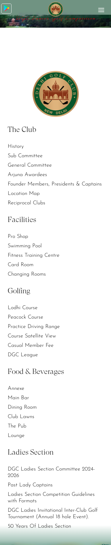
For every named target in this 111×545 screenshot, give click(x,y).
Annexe (16, 388)
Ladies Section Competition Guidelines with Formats (51, 498)
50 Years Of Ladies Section (39, 526)
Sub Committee (25, 156)
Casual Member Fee (31, 345)
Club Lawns (21, 417)
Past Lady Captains (30, 485)
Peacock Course (25, 317)
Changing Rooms (27, 274)
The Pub (17, 426)
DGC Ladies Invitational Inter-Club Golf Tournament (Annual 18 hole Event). (53, 514)
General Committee (30, 165)
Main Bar (18, 398)
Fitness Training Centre (33, 255)
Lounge (16, 435)
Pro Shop (18, 236)
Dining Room (22, 407)
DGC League (23, 355)
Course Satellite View (32, 336)
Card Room (20, 265)
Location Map (24, 193)
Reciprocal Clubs (26, 203)
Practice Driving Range (34, 326)
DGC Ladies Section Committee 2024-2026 (51, 472)
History (16, 146)
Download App (6, 8)
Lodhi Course (23, 308)
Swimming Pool (25, 246)
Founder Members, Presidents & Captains (55, 184)
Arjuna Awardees (27, 175)
